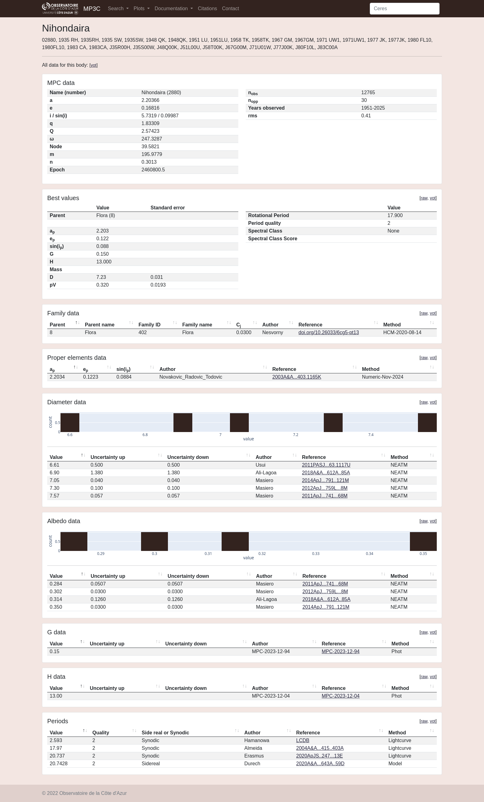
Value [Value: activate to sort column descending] (56, 457)
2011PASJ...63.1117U (326, 465)
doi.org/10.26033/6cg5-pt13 (328, 332)
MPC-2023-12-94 (341, 651)
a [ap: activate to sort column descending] (52, 370)
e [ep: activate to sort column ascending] (85, 370)
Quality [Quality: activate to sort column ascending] (100, 732)
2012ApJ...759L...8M (325, 488)
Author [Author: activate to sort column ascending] (270, 324)
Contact (230, 8)
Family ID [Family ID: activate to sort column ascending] (150, 324)
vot (94, 65)
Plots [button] (140, 8)
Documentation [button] (172, 8)
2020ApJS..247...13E (319, 755)
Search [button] (116, 8)
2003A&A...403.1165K (296, 377)
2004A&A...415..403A (320, 748)
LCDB (303, 740)
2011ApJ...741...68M (325, 495)
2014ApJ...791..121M (325, 480)
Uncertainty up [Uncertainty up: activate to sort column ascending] (107, 457)
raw (424, 197)
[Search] (405, 9)
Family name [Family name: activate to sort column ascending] (197, 324)
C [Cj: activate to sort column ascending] (238, 325)
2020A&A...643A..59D (320, 763)
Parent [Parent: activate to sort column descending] (57, 324)
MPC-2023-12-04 (341, 696)
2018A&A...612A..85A (326, 472)
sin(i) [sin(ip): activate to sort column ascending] (123, 370)
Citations (207, 8)
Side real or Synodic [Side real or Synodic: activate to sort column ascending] (165, 732)
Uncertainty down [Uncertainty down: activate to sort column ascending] (188, 457)
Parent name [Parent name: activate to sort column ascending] (100, 324)
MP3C (92, 8)
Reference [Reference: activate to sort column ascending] (310, 324)
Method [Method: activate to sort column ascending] (392, 324)
